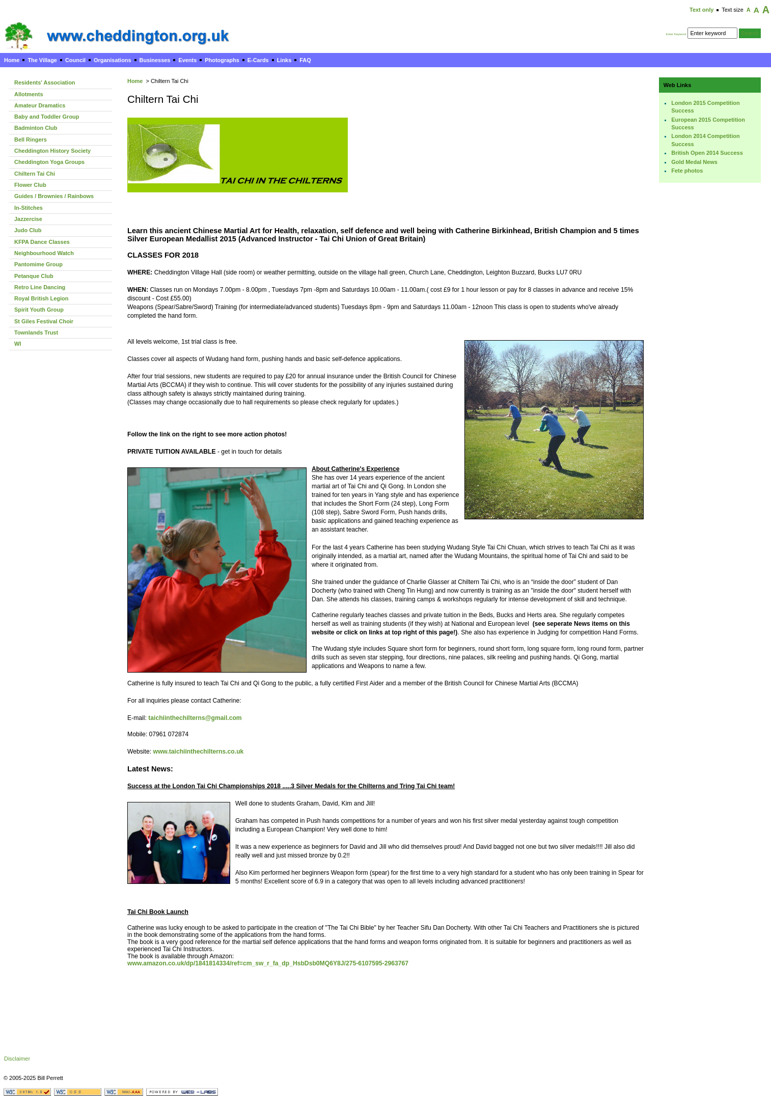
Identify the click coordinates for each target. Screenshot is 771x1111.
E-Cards (258, 60)
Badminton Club (35, 128)
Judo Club (27, 230)
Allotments (28, 94)
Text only (701, 10)
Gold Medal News (694, 162)
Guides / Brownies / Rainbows (54, 196)
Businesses (155, 60)
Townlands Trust (36, 332)
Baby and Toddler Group (46, 117)
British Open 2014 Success (706, 153)
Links (284, 60)
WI (17, 344)
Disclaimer (17, 1059)
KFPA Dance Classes (42, 242)
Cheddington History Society (52, 151)
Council (75, 60)
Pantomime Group (38, 264)
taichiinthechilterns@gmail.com (194, 717)
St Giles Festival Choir (43, 321)
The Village (42, 60)
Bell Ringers (30, 139)
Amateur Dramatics (39, 105)
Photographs (222, 60)
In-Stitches (28, 208)
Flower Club (30, 185)
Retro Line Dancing (39, 287)
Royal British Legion (41, 298)
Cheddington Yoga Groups (49, 162)
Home (11, 60)
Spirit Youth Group (39, 310)
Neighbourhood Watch (44, 253)
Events (187, 60)
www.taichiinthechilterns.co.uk (198, 751)
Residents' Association (44, 82)
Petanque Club (33, 276)
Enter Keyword (676, 34)
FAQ (305, 60)
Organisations (112, 60)
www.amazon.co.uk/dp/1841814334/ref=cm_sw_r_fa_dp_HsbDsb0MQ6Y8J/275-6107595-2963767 (267, 963)
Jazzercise (28, 219)
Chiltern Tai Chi (34, 174)
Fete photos (687, 171)
